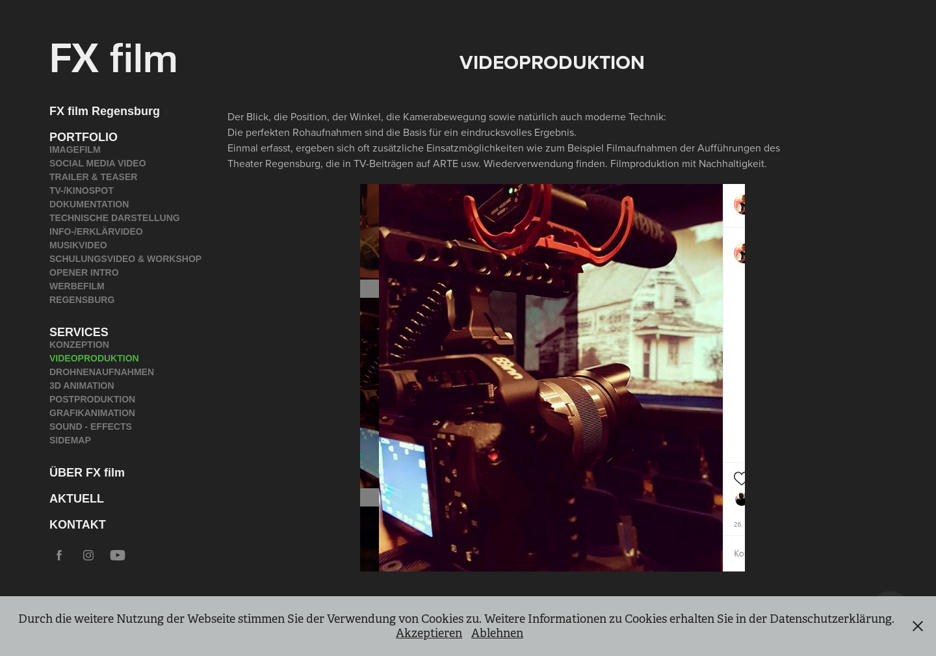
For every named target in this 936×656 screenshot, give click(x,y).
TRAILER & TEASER (93, 177)
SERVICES (79, 332)
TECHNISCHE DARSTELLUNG (114, 218)
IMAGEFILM (75, 149)
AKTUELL (76, 498)
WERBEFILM (77, 286)
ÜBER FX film (87, 472)
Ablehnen (497, 633)
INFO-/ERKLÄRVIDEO (96, 231)
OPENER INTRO (84, 272)
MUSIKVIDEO (78, 245)
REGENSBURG (81, 300)
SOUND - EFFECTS (90, 426)
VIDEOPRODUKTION (94, 358)
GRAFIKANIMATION (92, 413)
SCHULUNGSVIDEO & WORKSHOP (125, 259)
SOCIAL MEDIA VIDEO (97, 163)
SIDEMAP (70, 440)
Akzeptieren (429, 633)
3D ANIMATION (81, 385)
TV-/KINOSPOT (81, 190)
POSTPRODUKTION (92, 399)
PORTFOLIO (83, 137)
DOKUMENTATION (89, 204)
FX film (113, 55)
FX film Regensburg (104, 111)
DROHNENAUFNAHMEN (101, 372)
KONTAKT (77, 524)
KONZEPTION (79, 344)
